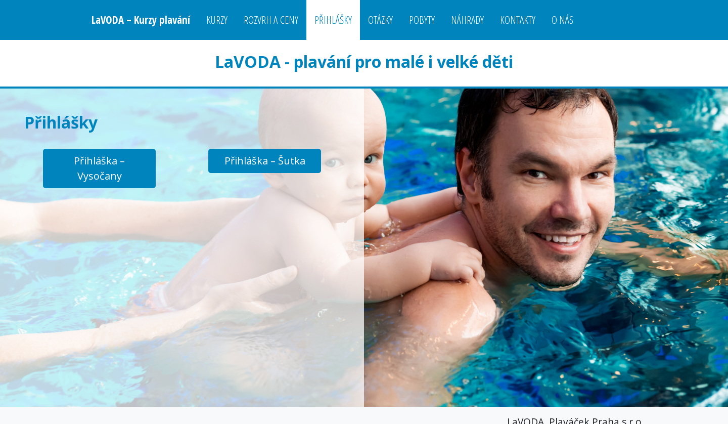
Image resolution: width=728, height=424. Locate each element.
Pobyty (422, 20)
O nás (562, 20)
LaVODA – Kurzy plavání (141, 20)
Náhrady (467, 20)
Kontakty (517, 20)
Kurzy (217, 20)
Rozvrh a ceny (271, 20)
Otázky (380, 20)
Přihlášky (333, 20)
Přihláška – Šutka (264, 160)
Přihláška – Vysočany (99, 168)
